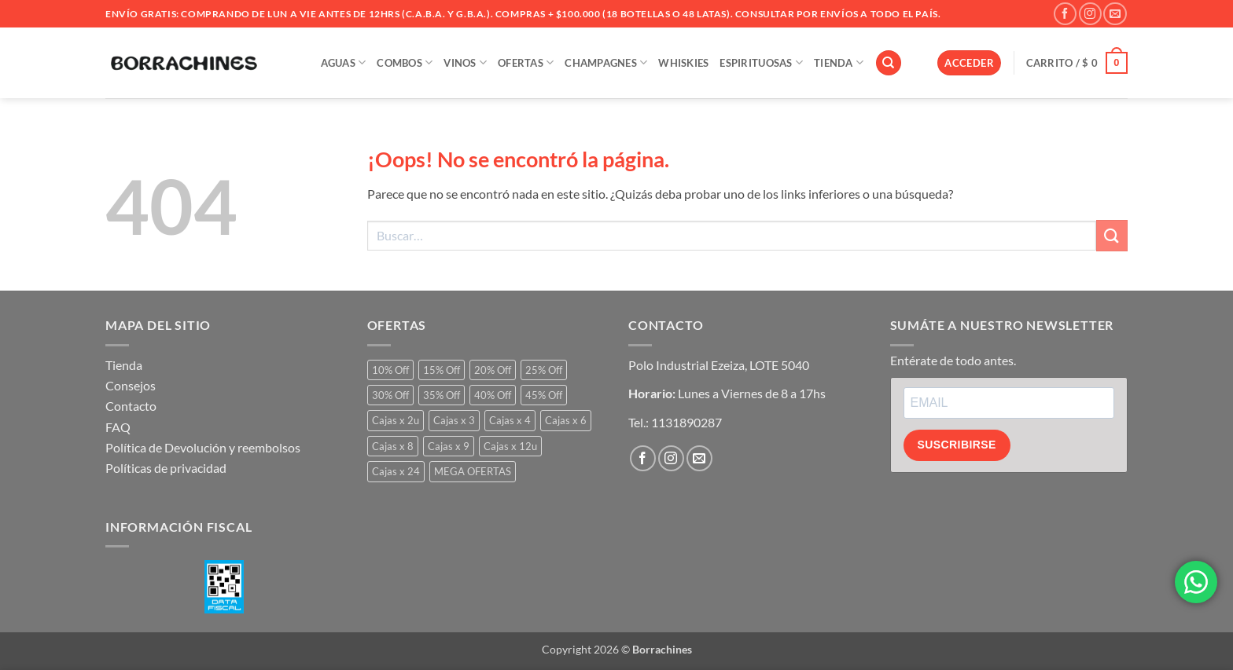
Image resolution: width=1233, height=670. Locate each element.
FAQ (118, 426)
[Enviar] (1112, 235)
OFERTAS (526, 62)
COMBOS (404, 62)
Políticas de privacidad (165, 467)
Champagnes (606, 62)
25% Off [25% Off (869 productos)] (543, 370)
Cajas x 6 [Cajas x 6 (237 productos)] (566, 420)
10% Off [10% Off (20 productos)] (390, 370)
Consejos (130, 385)
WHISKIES (683, 63)
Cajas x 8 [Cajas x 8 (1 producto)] (393, 446)
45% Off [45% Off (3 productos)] (543, 395)
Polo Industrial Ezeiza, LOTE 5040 (718, 364)
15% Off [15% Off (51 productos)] (441, 370)
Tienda (123, 364)
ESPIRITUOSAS (761, 62)
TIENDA (838, 62)
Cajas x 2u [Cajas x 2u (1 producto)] (395, 420)
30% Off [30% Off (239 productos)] (390, 395)
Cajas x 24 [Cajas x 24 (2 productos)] (396, 471)
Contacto (130, 405)
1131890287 (686, 422)
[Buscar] (888, 63)
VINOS (465, 62)
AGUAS (343, 62)
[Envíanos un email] (1114, 13)
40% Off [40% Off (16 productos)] (492, 395)
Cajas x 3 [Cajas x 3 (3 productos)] (454, 420)
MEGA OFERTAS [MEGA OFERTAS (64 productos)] (472, 471)
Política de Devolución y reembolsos (202, 447)
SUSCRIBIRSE (957, 444)
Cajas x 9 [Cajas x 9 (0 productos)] (448, 446)
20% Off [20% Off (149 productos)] (492, 370)
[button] (969, 63)
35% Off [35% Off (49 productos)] (441, 395)
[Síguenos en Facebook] (1065, 13)
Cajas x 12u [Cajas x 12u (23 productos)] (510, 446)
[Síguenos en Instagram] (1090, 13)
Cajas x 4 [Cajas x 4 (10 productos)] (510, 420)
